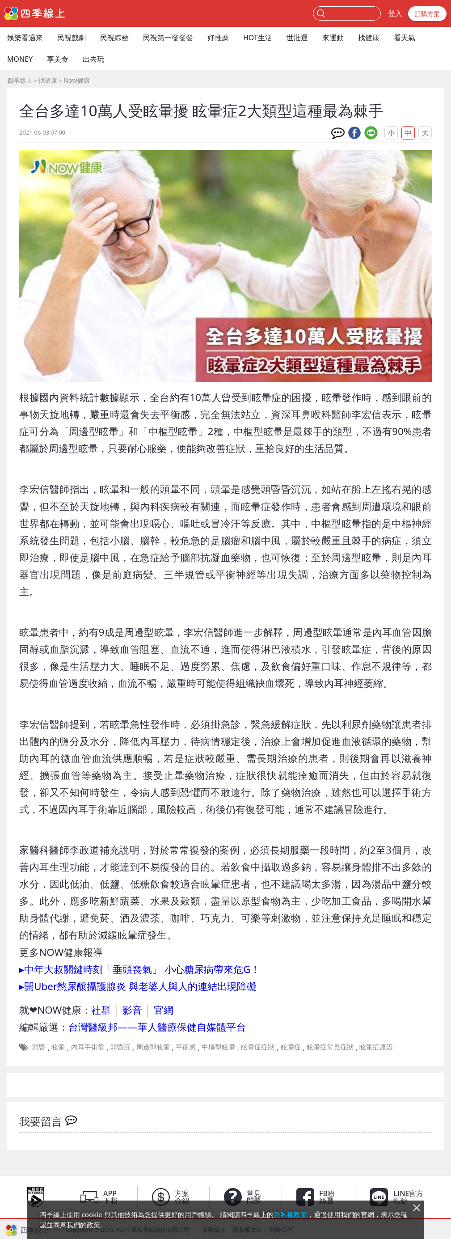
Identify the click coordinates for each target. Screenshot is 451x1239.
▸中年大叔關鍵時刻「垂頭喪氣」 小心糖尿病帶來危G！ (139, 969)
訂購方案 (427, 13)
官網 (163, 1010)
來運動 (333, 37)
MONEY (20, 59)
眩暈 (58, 1046)
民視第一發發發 (168, 37)
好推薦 (218, 37)
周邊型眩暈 (153, 1046)
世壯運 (297, 37)
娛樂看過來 (25, 37)
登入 (395, 13)
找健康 (368, 37)
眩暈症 (291, 1046)
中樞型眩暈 (218, 1046)
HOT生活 (257, 37)
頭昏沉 (120, 1046)
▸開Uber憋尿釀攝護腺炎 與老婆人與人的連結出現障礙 (138, 986)
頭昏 (39, 1046)
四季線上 (19, 80)
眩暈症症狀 (257, 1046)
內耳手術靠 (88, 1046)
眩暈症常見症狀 (330, 1046)
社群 (101, 1010)
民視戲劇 (71, 37)
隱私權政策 (290, 1214)
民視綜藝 (114, 37)
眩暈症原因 (376, 1046)
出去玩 (93, 59)
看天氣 (404, 37)
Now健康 (76, 80)
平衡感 (186, 1046)
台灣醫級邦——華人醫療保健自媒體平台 (157, 1027)
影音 (132, 1010)
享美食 (57, 59)
